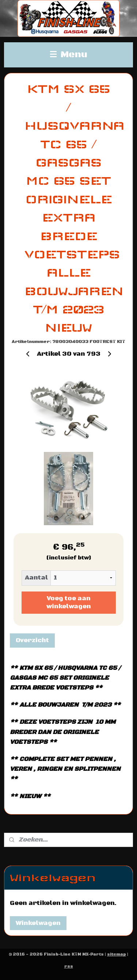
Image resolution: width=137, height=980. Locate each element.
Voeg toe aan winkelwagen (68, 602)
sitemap (116, 954)
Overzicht (32, 640)
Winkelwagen (38, 923)
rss (68, 966)
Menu (68, 54)
